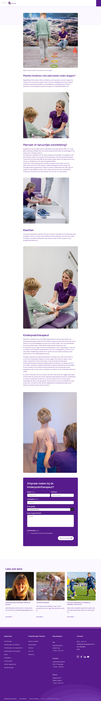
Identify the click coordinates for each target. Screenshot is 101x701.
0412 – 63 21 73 (81, 641)
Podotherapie (8, 641)
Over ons (30, 651)
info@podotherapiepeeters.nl (86, 644)
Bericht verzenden (65, 538)
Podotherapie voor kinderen (12, 644)
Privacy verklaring (34, 698)
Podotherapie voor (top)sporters (13, 648)
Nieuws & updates (33, 641)
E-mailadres (33, 499)
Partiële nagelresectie (10, 664)
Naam (31, 492)
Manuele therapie (9, 667)
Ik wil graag (31, 506)
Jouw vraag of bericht (34, 513)
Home (24, 70)
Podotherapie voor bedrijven (12, 651)
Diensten (30, 648)
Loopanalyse (7, 657)
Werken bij (31, 654)
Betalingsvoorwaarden (10, 698)
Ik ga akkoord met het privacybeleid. (42, 533)
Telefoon (54, 492)
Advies (6, 654)
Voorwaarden (23, 698)
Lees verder (8, 616)
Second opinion (8, 661)
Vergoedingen (32, 644)
